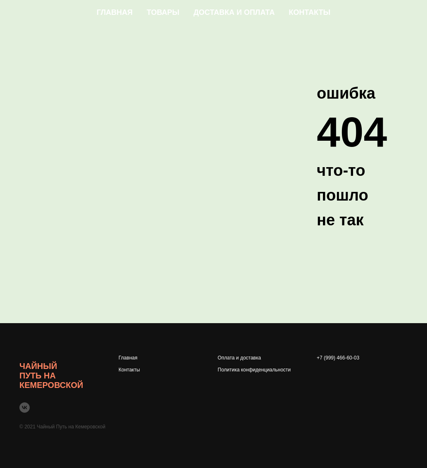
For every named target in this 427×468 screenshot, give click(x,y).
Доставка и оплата (234, 12)
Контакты (309, 12)
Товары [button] (163, 12)
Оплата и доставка (239, 358)
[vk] (24, 407)
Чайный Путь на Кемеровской (51, 376)
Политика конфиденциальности (254, 370)
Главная (115, 12)
